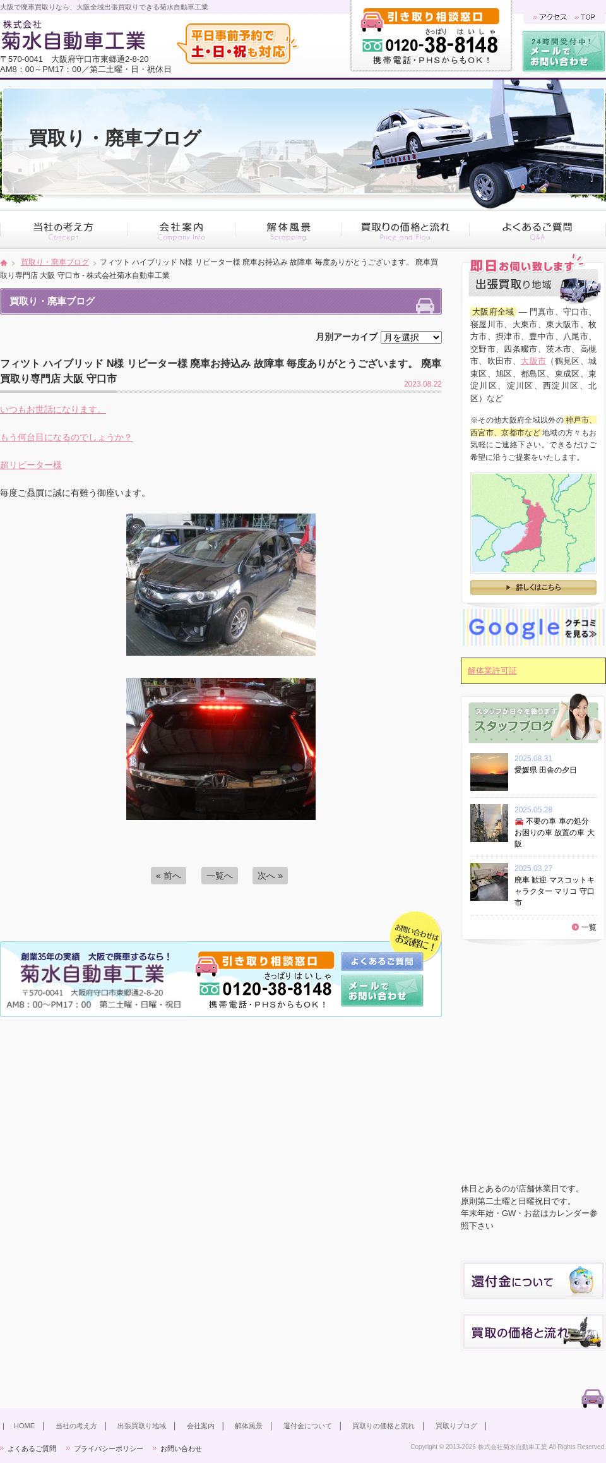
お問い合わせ (181, 1448)
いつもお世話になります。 (53, 409)
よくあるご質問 (32, 1448)
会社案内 (201, 1426)
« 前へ (168, 875)
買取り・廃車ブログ (55, 262)
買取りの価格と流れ (383, 1426)
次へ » (270, 875)
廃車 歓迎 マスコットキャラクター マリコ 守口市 (554, 891)
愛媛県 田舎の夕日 (549, 770)
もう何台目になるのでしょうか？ (66, 437)
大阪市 (533, 361)
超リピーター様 (31, 465)
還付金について (307, 1426)
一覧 (589, 927)
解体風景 (249, 1426)
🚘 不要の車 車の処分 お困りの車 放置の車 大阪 (554, 832)
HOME (24, 1426)
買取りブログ (456, 1426)
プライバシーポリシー (108, 1448)
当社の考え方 (76, 1426)
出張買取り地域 (141, 1426)
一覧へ (219, 875)
